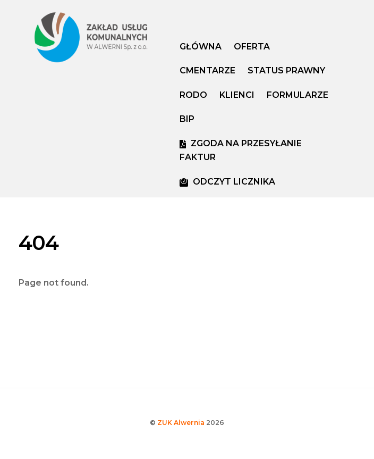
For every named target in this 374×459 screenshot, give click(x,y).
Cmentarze (207, 70)
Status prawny (286, 70)
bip (187, 119)
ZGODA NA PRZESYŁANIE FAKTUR (241, 150)
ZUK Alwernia (181, 423)
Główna (201, 46)
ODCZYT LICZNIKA (227, 182)
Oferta (252, 46)
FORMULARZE (297, 95)
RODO (193, 95)
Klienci (236, 95)
